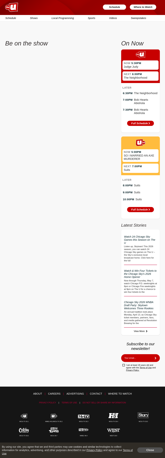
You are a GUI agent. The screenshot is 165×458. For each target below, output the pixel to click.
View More (140, 331)
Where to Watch (142, 7)
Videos (113, 18)
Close (150, 450)
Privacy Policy (47, 403)
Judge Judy (131, 66)
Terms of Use (146, 368)
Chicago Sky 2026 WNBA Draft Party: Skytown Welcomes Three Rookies (139, 305)
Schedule (113, 7)
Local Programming (62, 18)
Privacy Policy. (132, 370)
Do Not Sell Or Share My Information (104, 403)
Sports (91, 18)
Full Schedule (140, 123)
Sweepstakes (138, 18)
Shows (34, 18)
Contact (96, 393)
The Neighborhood (135, 77)
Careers (54, 393)
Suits (127, 169)
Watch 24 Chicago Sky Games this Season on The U (139, 239)
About (37, 393)
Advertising (75, 393)
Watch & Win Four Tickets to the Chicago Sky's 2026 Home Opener (140, 273)
